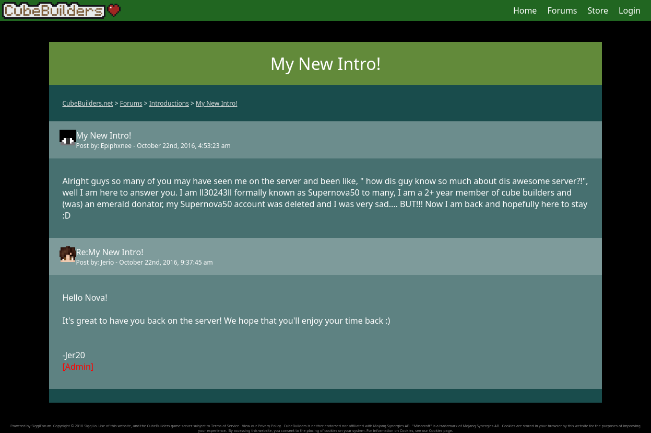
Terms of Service (225, 426)
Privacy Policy (269, 426)
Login (630, 10)
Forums (562, 10)
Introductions (169, 103)
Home (525, 10)
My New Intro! (216, 103)
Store (598, 10)
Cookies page (440, 430)
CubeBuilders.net (88, 103)
